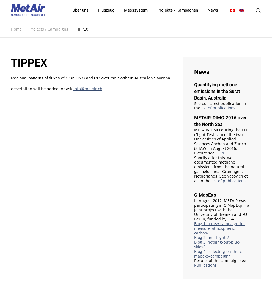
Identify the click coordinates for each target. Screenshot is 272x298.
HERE (220, 153)
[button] (258, 10)
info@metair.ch (87, 88)
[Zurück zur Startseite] (28, 10)
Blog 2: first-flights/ (211, 237)
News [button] (213, 10)
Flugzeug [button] (106, 10)
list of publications (217, 108)
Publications (205, 265)
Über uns (80, 10)
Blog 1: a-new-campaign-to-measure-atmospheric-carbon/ (219, 228)
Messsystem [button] (136, 10)
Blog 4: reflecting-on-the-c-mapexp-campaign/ (218, 254)
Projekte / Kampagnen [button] (177, 10)
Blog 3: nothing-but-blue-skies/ (217, 244)
